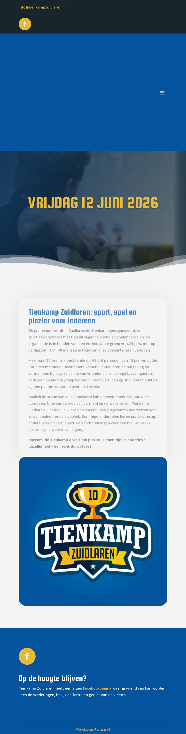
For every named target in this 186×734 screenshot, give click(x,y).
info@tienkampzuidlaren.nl (42, 7)
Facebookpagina (97, 688)
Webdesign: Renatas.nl (93, 729)
